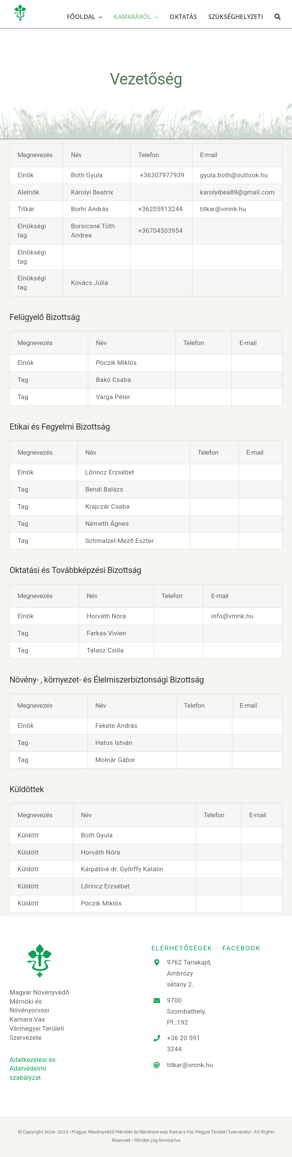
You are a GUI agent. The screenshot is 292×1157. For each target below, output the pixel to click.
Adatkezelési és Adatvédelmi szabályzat (33, 1069)
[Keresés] (278, 16)
